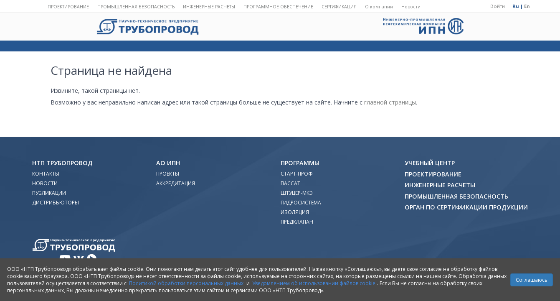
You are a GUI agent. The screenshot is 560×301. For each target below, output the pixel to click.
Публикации (49, 192)
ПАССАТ (290, 183)
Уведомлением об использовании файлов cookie (313, 283)
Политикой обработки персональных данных (186, 283)
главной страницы (390, 102)
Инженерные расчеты (209, 7)
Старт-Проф (297, 173)
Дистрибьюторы (55, 202)
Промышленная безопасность (136, 7)
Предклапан (297, 221)
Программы (300, 163)
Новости (411, 7)
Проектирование (68, 7)
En (527, 6)
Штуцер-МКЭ (297, 192)
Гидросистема (301, 202)
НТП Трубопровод (62, 163)
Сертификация (339, 7)
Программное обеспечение (278, 7)
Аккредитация (175, 183)
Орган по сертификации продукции (466, 207)
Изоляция (295, 212)
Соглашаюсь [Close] (531, 279)
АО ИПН (168, 163)
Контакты (45, 173)
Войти (497, 6)
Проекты (167, 173)
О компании (379, 7)
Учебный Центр (430, 163)
